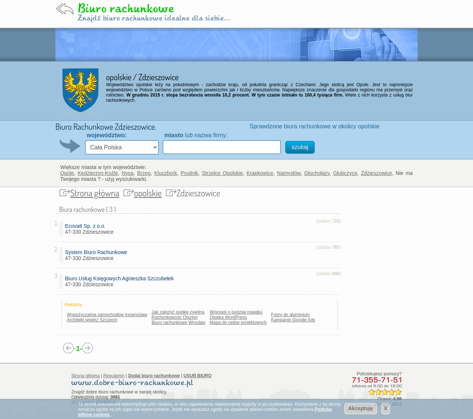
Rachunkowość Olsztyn (175, 317)
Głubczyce (345, 173)
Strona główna (94, 193)
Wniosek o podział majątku (236, 312)
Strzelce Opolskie (222, 173)
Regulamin (114, 375)
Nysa (127, 173)
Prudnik (189, 173)
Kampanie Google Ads (293, 319)
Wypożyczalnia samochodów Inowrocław (107, 314)
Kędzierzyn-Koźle (98, 173)
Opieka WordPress (228, 317)
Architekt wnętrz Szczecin (92, 319)
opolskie (148, 193)
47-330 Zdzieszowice (89, 229)
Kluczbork (165, 173)
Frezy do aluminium (290, 314)
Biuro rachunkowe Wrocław (178, 322)
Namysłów (289, 173)
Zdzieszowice (376, 173)
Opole (67, 173)
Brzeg (144, 173)
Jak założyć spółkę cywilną (178, 312)
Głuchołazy (316, 173)
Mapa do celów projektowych (238, 322)
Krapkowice (259, 173)
